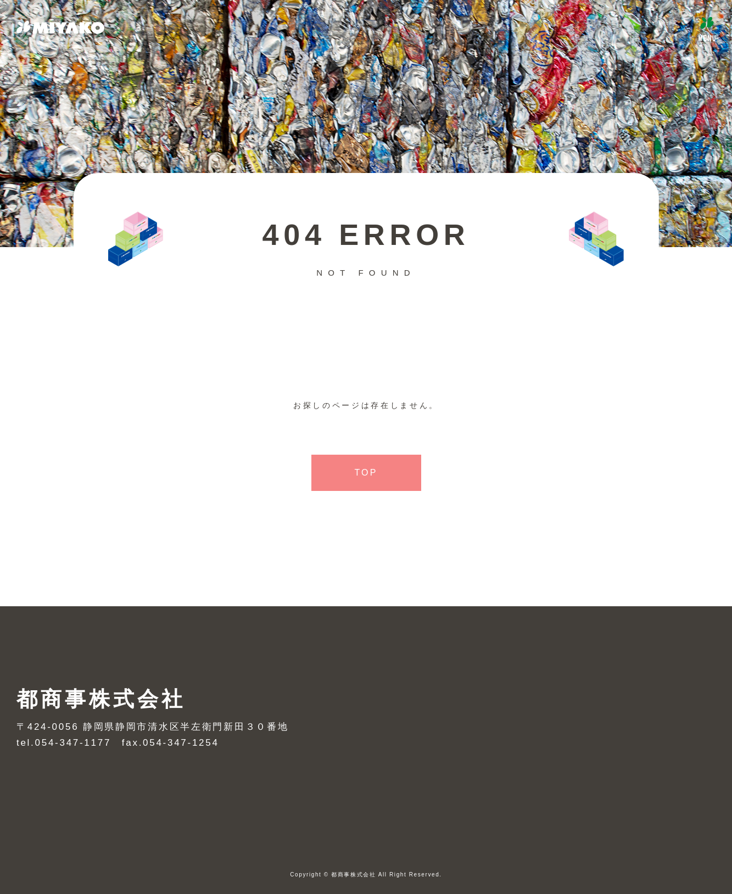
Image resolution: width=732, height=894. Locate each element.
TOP (365, 472)
